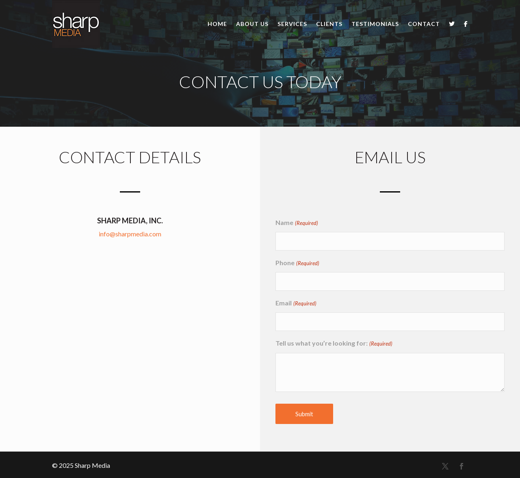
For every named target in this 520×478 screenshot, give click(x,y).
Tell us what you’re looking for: (333, 343)
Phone (297, 263)
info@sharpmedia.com (130, 234)
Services (292, 23)
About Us (252, 23)
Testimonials (375, 23)
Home (217, 23)
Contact (424, 23)
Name (296, 223)
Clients (329, 23)
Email (295, 303)
